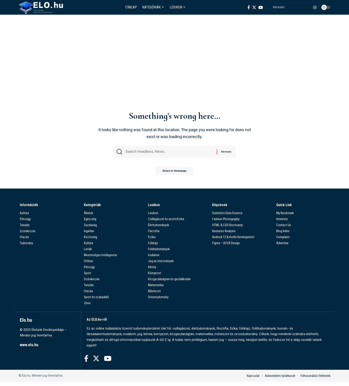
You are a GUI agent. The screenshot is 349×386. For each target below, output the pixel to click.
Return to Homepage (174, 175)
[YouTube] (260, 7)
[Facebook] (248, 7)
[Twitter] (254, 7)
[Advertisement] (174, 75)
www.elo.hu (29, 349)
